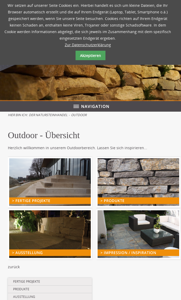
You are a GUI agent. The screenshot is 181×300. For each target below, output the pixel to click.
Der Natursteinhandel (48, 115)
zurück (14, 266)
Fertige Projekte (26, 281)
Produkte (21, 289)
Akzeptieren (90, 55)
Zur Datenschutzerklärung (88, 44)
